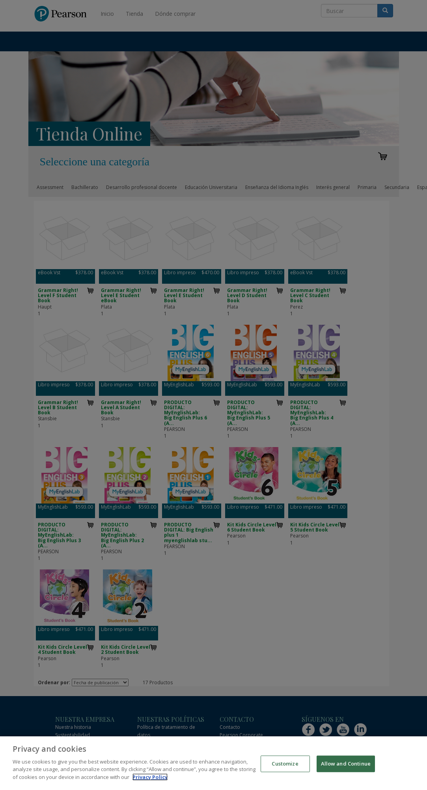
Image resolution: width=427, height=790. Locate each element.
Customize (285, 769)
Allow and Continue (346, 769)
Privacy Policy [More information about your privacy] (150, 782)
